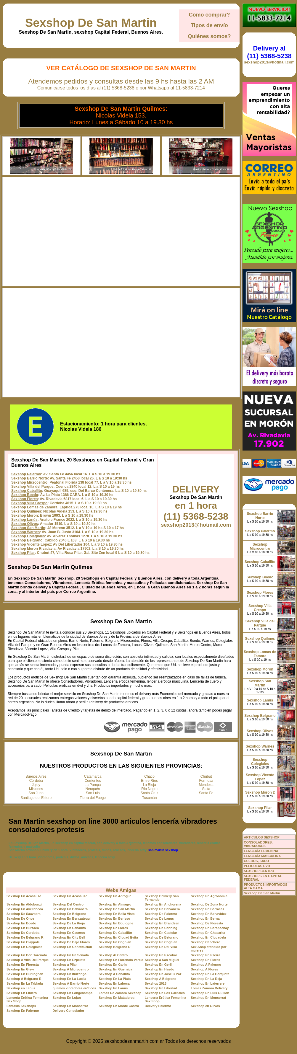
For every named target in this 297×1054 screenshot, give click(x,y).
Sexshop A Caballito (114, 974)
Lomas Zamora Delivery (209, 988)
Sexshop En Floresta (23, 964)
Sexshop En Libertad (161, 988)
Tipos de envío (209, 25)
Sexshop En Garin (113, 964)
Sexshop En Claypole (23, 942)
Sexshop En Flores (205, 960)
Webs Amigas (121, 890)
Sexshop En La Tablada (25, 983)
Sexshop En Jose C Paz (163, 974)
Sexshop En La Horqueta (210, 974)
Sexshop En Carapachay (210, 928)
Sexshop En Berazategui (72, 918)
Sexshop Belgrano (26, 540)
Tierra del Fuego (93, 798)
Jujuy (36, 785)
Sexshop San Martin (28, 528)
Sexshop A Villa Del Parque (28, 960)
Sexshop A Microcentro (71, 969)
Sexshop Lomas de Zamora (34, 507)
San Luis (93, 793)
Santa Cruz (149, 793)
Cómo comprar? (209, 15)
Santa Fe (206, 793)
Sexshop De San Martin (91, 22)
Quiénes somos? (209, 36)
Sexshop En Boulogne (116, 923)
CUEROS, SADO (256, 861)
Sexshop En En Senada (71, 955)
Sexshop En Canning (161, 928)
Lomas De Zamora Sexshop (120, 993)
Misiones (36, 789)
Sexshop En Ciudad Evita (118, 937)
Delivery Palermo (158, 1006)
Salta (206, 789)
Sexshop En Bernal (205, 918)
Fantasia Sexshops (21, 1006)
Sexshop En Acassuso (24, 896)
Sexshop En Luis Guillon (210, 993)
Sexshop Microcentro (29, 482)
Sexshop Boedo (24, 495)
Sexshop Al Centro (113, 955)
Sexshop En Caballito (69, 928)
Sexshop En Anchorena (163, 904)
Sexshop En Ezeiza (205, 955)
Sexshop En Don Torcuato (27, 955)
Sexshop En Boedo (21, 923)
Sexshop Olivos (24, 524)
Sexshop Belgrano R (115, 947)
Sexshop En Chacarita (208, 932)
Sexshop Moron (24, 515)
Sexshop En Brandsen (162, 923)
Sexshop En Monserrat (208, 997)
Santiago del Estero (36, 798)
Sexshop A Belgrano (160, 978)
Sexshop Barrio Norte (29, 478)
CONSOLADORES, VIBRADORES (258, 844)
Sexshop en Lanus (21, 988)
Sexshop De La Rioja (69, 923)
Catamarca (93, 776)
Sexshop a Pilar (65, 964)
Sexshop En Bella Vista (116, 914)
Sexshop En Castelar (161, 932)
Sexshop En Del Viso (161, 947)
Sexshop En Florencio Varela (121, 960)
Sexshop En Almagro (115, 904)
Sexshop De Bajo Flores (71, 942)
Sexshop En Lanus (113, 988)
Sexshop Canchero (205, 942)
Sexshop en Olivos (205, 1006)
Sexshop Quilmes (26, 511)
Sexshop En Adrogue (115, 896)
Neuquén (93, 789)
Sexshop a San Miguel (162, 960)
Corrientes (93, 781)
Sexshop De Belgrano (162, 937)
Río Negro (149, 789)
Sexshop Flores (24, 499)
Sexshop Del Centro (68, 904)
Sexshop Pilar (23, 553)
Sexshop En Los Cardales (165, 993)
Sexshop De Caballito (115, 932)
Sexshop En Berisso (114, 918)
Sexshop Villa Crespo (29, 503)
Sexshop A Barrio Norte (71, 983)
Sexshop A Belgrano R (24, 978)
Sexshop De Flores (113, 928)
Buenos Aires (35, 776)
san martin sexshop (163, 850)
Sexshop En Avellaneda (25, 909)
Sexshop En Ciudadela (208, 937)
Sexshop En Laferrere (207, 983)
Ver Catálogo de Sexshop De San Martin (121, 68)
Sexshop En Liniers (22, 993)
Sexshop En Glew (20, 969)
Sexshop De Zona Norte (209, 904)
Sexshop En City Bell (69, 937)
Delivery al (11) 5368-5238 (269, 52)
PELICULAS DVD (257, 866)
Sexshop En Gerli (158, 964)
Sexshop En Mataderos (116, 997)
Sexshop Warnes (25, 532)
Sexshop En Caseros (69, 932)
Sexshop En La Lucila (69, 978)
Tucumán (149, 798)
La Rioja (149, 785)
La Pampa (93, 785)
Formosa (206, 781)
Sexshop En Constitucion (72, 947)
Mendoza (206, 785)
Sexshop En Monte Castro (119, 1006)
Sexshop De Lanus (159, 918)
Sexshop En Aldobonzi (24, 904)
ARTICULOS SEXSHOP (261, 837)
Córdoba (36, 781)
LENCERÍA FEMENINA (261, 851)
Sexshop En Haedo (159, 969)
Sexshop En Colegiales (24, 947)
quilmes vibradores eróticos (74, 988)
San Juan (36, 793)
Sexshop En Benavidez (208, 914)
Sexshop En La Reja (206, 978)
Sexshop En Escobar (161, 955)
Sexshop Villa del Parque (32, 486)
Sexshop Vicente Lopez (31, 544)
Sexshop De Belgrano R (25, 937)
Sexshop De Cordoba (23, 932)
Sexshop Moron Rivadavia (33, 548)
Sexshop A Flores (204, 969)
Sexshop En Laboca (114, 983)
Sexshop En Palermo (23, 1010)
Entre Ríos (149, 781)
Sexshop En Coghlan (115, 942)
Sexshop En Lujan (67, 997)
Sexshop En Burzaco (23, 928)
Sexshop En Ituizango (69, 974)
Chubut (206, 776)
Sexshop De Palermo (161, 914)
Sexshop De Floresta (207, 923)
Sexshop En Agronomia (209, 896)
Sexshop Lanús (24, 520)
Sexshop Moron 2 (260, 792)
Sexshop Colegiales (28, 536)
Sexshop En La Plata (115, 978)
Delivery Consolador (68, 1010)
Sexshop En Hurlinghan (25, 974)
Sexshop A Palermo (206, 964)
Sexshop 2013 (155, 983)
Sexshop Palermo (26, 474)
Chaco (149, 776)
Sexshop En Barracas (207, 909)
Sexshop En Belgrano (69, 914)
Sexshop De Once (20, 918)
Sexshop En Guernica (115, 969)
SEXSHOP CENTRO (259, 871)
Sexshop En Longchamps (72, 993)
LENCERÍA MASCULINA (262, 856)
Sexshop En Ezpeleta (69, 960)
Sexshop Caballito (26, 491)
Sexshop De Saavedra (24, 914)
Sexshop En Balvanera (70, 909)
